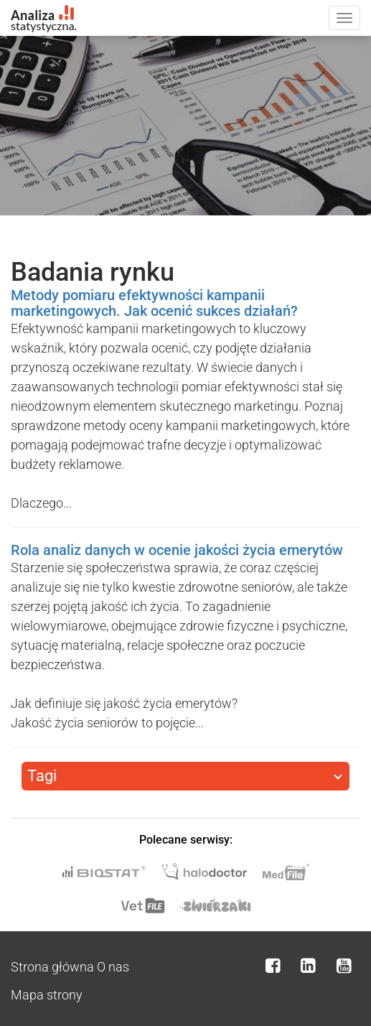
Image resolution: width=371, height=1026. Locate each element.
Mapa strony (47, 994)
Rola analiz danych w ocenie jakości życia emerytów (177, 550)
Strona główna (52, 966)
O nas (113, 966)
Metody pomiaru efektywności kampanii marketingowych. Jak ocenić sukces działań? (154, 303)
